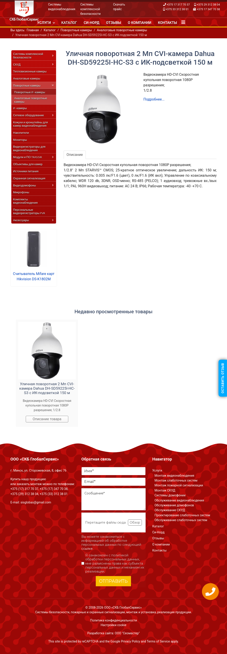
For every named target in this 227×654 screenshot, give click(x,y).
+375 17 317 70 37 (178, 4)
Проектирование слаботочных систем (182, 515)
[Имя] (113, 471)
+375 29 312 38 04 (208, 4)
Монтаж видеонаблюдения (174, 475)
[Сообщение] (113, 499)
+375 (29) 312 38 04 (24, 494)
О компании (139, 23)
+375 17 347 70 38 (208, 9)
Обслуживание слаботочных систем (181, 520)
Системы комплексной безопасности (90, 9)
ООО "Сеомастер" (127, 633)
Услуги (44, 23)
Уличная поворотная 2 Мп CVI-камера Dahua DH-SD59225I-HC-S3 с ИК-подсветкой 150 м (47, 388)
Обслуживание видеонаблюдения (179, 500)
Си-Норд (91, 23)
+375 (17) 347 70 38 (54, 489)
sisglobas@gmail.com (35, 502)
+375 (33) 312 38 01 (54, 494)
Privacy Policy (130, 641)
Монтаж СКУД (165, 490)
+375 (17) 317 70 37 (24, 489)
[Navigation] (183, 22)
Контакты (167, 23)
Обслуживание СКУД (170, 510)
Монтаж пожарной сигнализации (179, 485)
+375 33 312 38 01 (177, 9)
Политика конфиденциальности (113, 620)
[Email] (113, 482)
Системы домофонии (170, 495)
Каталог (69, 23)
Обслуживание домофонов (174, 505)
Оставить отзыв (223, 378)
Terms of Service (158, 641)
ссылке (87, 549)
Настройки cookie (113, 625)
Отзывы (113, 23)
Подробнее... (153, 99)
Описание (75, 155)
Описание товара (47, 419)
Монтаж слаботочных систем (176, 480)
